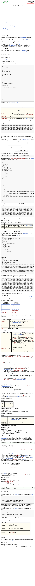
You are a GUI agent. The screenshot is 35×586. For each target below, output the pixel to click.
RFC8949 (28, 43)
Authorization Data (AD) (13, 109)
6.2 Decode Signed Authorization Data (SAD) (9, 26)
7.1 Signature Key (5, 29)
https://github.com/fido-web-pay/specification (11, 578)
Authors (2, 32)
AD (11, 510)
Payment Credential (17, 116)
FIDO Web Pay (23, 37)
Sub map (17, 352)
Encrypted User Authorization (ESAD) (6, 237)
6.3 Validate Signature (5, 27)
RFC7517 (17, 530)
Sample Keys (27, 39)
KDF (24, 397)
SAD (17, 254)
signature (32, 167)
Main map (11, 412)
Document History (4, 31)
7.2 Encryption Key (5, 30)
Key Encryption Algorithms (18, 363)
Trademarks (3, 33)
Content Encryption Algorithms (17, 350)
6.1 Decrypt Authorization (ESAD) (7, 25)
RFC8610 (24, 50)
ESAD (5, 480)
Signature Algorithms (22, 117)
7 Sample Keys (3, 28)
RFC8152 (20, 44)
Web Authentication (12, 45)
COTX (28, 326)
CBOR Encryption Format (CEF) (26, 324)
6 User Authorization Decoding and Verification (8, 24)
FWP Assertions (17, 43)
